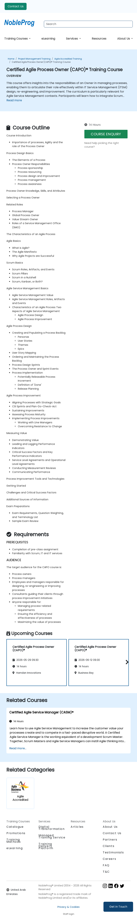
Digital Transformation (52, 828)
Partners (110, 840)
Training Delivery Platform (46, 846)
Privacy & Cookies (68, 907)
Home (11, 58)
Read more (14, 100)
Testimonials (113, 852)
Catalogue (15, 827)
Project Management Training (34, 58)
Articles (77, 827)
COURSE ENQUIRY (106, 134)
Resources (99, 39)
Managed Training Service (52, 836)
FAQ (106, 865)
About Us (124, 39)
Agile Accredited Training (68, 58)
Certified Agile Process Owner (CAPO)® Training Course (41, 61)
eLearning (48, 39)
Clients (108, 846)
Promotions (16, 833)
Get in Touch (118, 907)
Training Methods (13, 841)
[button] (126, 662)
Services (72, 39)
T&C (106, 872)
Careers (109, 859)
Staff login (68, 913)
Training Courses (16, 39)
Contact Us (16, 6)
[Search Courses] (88, 24)
